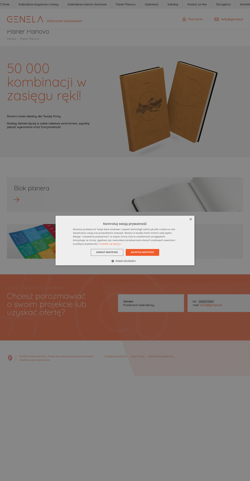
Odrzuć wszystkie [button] (107, 252)
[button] (125, 261)
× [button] (190, 219)
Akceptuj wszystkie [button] (142, 252)
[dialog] (125, 240)
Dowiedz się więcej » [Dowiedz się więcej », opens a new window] (110, 243)
